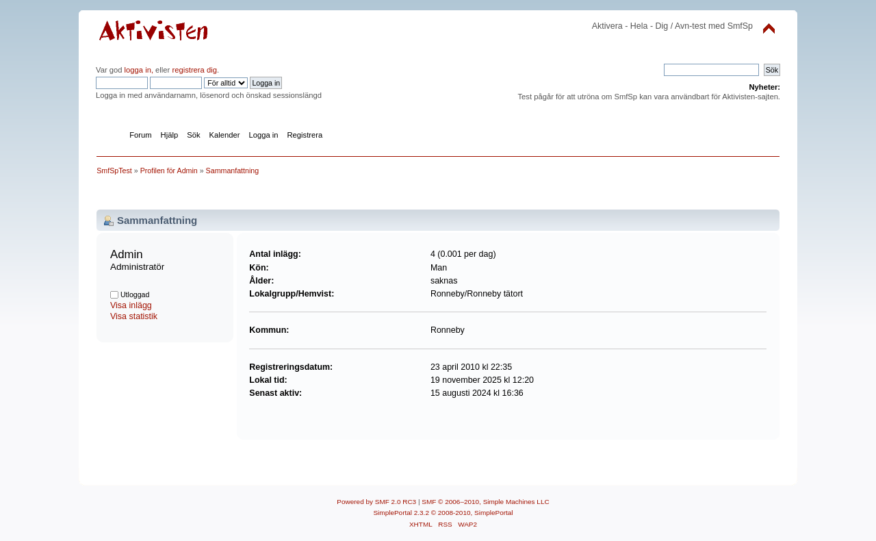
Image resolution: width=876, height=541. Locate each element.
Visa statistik (133, 316)
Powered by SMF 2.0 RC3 (376, 501)
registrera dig (193, 70)
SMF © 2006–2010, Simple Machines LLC (485, 501)
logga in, (139, 70)
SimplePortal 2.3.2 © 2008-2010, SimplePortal (443, 512)
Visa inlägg (131, 305)
